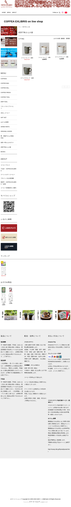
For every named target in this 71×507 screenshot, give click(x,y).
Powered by (35, 502)
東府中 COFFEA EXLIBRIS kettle (8, 183)
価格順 (63, 38)
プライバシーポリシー (7, 481)
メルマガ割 (4, 485)
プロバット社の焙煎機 (7, 178)
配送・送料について (6, 471)
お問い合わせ (22, 478)
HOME (4, 12)
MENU (9, 12)
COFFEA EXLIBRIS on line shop (22, 21)
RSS (2, 488)
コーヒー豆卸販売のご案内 (8, 188)
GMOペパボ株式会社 (43, 499)
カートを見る (22, 475)
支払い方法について (6, 468)
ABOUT (14, 12)
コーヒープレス (5, 165)
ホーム (19, 26)
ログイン (21, 471)
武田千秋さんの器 (26, 26)
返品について (4, 475)
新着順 (68, 38)
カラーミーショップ (16, 499)
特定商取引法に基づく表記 (8, 478)
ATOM (6, 488)
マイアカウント (22, 465)
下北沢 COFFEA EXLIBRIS (8, 169)
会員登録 (21, 468)
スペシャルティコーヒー (8, 174)
